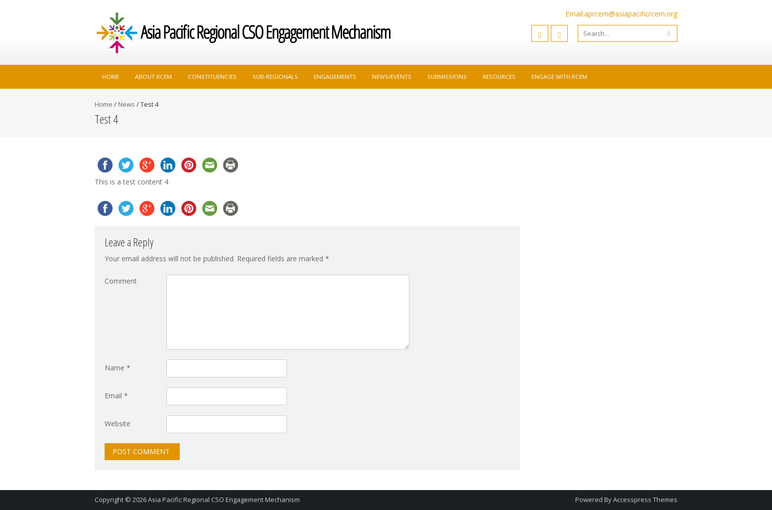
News (126, 104)
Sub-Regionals (275, 76)
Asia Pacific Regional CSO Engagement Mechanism (224, 499)
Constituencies (212, 76)
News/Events (391, 76)
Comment (121, 281)
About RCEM (153, 76)
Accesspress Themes (645, 499)
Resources (499, 76)
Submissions (447, 76)
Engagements (335, 76)
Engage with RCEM (559, 76)
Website (117, 423)
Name (117, 367)
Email (116, 395)
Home (110, 76)
